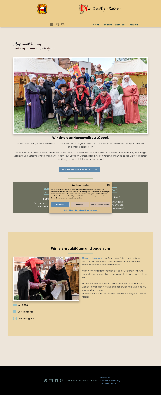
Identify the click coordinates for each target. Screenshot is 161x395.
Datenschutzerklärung (82, 210)
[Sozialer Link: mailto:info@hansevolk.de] (63, 25)
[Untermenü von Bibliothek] (126, 24)
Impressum (93, 210)
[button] (109, 185)
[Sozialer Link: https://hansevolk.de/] (46, 380)
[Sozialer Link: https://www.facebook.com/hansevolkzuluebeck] (52, 25)
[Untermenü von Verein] (100, 24)
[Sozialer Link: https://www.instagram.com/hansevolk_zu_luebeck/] (58, 25)
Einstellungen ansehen (100, 204)
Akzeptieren (60, 204)
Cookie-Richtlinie (69, 210)
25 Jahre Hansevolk (92, 258)
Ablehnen (79, 204)
